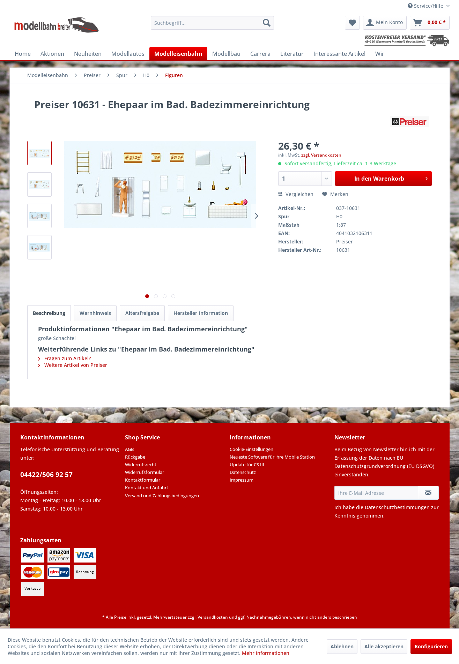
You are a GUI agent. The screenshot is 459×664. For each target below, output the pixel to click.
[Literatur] (292, 53)
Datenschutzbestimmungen (397, 507)
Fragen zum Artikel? (64, 358)
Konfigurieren (431, 646)
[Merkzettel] (352, 23)
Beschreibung (49, 313)
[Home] (23, 53)
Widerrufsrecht (140, 464)
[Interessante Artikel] (339, 53)
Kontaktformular (142, 480)
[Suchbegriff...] (212, 23)
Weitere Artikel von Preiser (72, 365)
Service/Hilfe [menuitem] (426, 5)
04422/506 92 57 (46, 474)
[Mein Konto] (385, 23)
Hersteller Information (200, 313)
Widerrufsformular (144, 472)
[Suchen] (266, 23)
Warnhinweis (95, 313)
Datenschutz (243, 472)
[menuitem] (212, 23)
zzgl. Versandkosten (321, 155)
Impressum (241, 480)
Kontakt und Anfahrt (146, 487)
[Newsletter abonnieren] (428, 493)
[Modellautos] (127, 53)
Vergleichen (295, 194)
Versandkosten (213, 617)
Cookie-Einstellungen (251, 449)
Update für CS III (247, 464)
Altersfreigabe (142, 313)
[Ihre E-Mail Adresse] (376, 493)
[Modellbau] (226, 53)
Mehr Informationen (265, 653)
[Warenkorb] (430, 23)
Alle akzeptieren (384, 646)
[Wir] (379, 53)
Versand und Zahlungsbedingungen (162, 495)
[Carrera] (260, 53)
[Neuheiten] (87, 53)
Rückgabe (135, 457)
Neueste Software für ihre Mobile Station (272, 457)
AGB (129, 449)
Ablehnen (342, 646)
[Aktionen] (52, 53)
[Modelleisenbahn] (178, 53)
